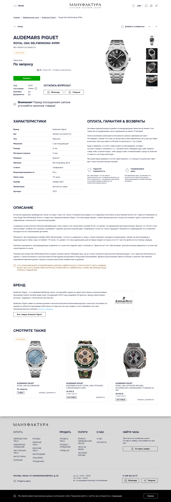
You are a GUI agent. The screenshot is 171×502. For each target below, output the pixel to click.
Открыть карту (21, 481)
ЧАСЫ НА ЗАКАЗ (82, 448)
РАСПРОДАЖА (39, 454)
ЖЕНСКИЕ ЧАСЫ (37, 449)
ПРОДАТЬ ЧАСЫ (64, 440)
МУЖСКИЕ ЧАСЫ (37, 443)
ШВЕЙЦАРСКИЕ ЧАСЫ (20, 440)
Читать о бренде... (46, 309)
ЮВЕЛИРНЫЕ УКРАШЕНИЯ (19, 445)
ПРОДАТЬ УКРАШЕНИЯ (65, 445)
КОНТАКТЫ (102, 442)
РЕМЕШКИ (18, 460)
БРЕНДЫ (36, 439)
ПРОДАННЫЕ (38, 461)
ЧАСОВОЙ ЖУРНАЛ (82, 454)
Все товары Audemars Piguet (29, 314)
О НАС (99, 439)
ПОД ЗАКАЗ (38, 458)
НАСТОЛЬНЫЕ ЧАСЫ (19, 451)
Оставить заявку (140, 448)
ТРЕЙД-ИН (64, 450)
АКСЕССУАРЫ (19, 456)
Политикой (117, 496)
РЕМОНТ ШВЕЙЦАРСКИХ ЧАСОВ (85, 441)
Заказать (27, 78)
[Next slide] (152, 88)
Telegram (74, 92)
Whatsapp (53, 92)
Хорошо (150, 496)
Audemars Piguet (35, 38)
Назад (18, 26)
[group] (116, 62)
